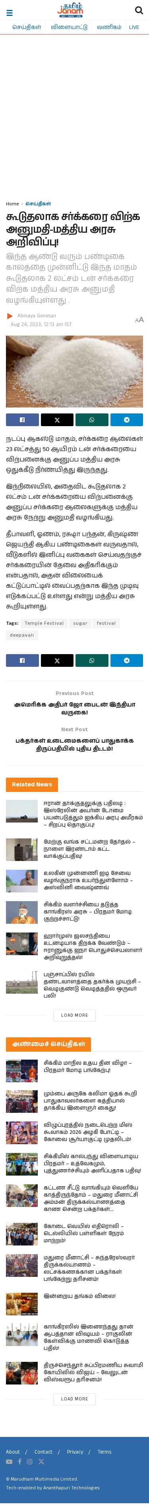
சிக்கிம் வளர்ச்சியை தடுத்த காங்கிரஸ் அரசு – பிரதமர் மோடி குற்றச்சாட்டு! (88, 917)
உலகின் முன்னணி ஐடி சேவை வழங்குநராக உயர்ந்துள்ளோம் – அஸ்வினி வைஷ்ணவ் (88, 885)
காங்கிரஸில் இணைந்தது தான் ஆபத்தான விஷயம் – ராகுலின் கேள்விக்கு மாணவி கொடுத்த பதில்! (89, 1342)
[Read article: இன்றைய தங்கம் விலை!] (22, 1309)
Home (12, 203)
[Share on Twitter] (57, 419)
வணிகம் (109, 27)
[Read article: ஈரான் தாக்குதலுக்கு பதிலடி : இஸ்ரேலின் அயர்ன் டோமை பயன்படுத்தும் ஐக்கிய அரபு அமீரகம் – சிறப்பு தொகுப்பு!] (22, 816)
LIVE (134, 27)
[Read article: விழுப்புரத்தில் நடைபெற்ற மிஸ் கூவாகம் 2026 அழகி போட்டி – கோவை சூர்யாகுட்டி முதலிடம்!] (22, 1138)
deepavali (22, 635)
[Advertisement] (74, 120)
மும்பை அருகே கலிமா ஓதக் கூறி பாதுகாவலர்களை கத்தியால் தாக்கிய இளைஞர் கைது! (90, 1106)
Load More (74, 1020)
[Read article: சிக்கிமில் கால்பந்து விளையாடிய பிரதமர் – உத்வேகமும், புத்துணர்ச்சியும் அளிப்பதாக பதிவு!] (22, 1169)
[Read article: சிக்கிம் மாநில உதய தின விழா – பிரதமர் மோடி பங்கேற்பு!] (22, 1075)
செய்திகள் (26, 27)
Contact (43, 1457)
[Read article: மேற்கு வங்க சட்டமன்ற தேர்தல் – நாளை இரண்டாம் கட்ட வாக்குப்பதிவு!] (22, 854)
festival (106, 623)
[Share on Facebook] (22, 419)
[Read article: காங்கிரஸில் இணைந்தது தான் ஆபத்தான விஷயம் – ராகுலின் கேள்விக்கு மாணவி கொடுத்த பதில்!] (22, 1339)
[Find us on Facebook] (19, 1466)
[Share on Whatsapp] (91, 419)
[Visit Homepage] (70, 10)
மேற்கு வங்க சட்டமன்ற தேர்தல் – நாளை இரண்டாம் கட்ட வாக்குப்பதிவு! (89, 854)
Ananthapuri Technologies (71, 1493)
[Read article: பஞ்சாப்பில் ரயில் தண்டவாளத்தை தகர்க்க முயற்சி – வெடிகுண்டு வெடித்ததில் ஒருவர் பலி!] (22, 987)
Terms (104, 1457)
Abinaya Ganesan (36, 316)
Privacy (75, 1457)
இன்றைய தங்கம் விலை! (80, 1301)
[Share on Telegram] (126, 419)
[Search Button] (139, 10)
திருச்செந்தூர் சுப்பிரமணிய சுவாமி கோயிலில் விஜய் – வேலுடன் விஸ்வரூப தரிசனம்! (93, 1378)
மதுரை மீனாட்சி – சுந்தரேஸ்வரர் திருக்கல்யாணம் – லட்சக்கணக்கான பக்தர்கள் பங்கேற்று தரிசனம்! (89, 1273)
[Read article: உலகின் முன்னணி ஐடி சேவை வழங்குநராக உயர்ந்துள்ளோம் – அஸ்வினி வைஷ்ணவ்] (22, 886)
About (13, 1457)
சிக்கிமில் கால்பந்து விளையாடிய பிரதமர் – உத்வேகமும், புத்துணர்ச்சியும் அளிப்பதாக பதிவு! (92, 1169)
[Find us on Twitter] (41, 1466)
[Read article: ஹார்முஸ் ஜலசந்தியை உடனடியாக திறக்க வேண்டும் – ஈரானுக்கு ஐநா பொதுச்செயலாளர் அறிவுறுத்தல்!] (22, 948)
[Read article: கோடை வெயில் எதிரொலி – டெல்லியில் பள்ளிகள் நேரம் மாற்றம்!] (22, 1239)
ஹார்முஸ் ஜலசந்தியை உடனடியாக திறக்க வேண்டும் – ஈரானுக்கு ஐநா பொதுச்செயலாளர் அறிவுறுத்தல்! (93, 951)
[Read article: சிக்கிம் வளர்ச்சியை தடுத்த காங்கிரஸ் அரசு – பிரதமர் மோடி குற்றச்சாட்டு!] (22, 917)
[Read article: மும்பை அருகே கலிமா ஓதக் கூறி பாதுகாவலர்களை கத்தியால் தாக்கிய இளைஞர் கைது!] (22, 1106)
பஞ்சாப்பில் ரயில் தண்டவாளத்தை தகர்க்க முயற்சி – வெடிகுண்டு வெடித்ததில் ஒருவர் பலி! (92, 990)
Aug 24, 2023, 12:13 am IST (41, 324)
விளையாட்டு (69, 27)
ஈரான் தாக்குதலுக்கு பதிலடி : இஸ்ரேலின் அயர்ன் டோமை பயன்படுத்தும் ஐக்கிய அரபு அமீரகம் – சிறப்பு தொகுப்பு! (93, 819)
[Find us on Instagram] (30, 1466)
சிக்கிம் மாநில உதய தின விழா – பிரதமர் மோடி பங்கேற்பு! (88, 1071)
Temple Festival (44, 623)
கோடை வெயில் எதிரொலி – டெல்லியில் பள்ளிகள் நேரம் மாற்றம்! (84, 1239)
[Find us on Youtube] (9, 1466)
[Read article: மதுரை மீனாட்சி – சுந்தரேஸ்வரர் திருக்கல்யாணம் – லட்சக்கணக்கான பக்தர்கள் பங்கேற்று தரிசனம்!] (22, 1270)
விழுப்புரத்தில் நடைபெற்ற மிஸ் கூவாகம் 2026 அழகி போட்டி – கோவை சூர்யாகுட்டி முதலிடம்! (88, 1137)
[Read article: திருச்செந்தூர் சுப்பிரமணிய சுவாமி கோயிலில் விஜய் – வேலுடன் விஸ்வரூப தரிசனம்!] (22, 1378)
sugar (80, 623)
